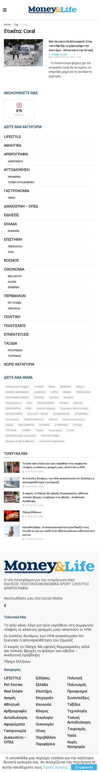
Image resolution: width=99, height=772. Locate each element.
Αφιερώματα (15, 161)
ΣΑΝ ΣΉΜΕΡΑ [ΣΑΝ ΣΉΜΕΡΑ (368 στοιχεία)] (26, 424)
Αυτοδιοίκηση (16, 169)
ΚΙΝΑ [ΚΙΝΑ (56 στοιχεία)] (28, 408)
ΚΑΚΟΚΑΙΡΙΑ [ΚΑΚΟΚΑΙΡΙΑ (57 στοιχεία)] (13, 408)
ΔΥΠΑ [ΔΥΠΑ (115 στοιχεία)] (54, 392)
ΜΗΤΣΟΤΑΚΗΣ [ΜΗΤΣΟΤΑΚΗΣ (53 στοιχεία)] (14, 413)
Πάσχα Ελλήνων (31, 512)
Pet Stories (14, 302)
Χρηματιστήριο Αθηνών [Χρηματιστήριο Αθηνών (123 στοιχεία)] (20, 441)
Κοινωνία (13, 231)
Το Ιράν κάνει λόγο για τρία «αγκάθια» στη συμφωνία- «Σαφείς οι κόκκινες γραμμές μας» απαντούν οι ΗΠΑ (55, 465)
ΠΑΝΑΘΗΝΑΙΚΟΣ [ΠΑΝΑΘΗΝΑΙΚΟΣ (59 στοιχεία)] (33, 419)
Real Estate (14, 276)
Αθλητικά (12, 145)
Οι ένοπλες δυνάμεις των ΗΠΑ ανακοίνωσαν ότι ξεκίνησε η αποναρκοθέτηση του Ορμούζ (58, 480)
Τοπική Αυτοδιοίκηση (21, 182)
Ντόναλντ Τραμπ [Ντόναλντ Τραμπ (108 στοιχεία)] (38, 413)
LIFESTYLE (12, 136)
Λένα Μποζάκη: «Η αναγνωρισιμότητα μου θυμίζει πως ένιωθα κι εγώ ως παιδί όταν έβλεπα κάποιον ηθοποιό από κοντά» (58, 531)
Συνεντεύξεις (16, 334)
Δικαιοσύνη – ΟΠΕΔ (21, 206)
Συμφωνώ (84, 767)
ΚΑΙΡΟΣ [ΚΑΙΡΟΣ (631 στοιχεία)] (78, 402)
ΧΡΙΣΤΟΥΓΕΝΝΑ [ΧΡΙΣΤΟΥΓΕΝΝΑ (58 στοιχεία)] (50, 435)
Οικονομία (14, 269)
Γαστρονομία (16, 190)
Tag (16, 24)
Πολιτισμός (15, 325)
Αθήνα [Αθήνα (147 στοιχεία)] (80, 386)
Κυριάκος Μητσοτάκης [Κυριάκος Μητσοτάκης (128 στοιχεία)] (74, 408)
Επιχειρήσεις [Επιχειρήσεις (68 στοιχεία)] (13, 402)
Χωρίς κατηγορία (19, 364)
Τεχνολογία (15, 246)
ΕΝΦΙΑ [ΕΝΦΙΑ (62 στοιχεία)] (67, 392)
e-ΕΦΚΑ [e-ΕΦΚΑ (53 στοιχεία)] (38, 386)
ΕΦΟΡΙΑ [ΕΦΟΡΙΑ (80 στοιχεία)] (54, 397)
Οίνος (11, 197)
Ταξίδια (10, 343)
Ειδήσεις (11, 215)
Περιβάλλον (15, 295)
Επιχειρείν (13, 287)
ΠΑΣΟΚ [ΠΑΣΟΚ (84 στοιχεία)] (53, 419)
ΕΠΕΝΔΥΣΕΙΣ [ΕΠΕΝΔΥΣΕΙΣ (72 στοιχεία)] (83, 392)
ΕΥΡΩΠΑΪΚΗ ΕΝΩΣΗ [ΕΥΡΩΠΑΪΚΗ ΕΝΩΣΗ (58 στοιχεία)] (17, 397)
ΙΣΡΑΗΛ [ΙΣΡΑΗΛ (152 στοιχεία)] (64, 402)
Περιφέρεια (14, 177)
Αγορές (12, 282)
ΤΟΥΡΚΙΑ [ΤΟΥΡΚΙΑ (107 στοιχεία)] (11, 430)
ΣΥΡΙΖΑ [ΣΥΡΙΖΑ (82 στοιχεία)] (77, 424)
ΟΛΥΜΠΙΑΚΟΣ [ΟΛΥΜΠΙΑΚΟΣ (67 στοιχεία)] (61, 413)
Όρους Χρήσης (55, 767)
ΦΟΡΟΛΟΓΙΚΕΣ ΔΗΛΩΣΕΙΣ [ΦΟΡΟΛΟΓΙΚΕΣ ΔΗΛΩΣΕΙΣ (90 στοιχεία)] (21, 435)
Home (7, 24)
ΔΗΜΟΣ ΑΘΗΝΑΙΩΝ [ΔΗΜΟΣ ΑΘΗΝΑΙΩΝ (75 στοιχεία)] (17, 392)
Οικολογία (14, 308)
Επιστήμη (13, 239)
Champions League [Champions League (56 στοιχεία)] (17, 386)
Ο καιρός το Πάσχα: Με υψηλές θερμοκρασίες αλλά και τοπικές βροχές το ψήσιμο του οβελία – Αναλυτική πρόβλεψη (55, 497)
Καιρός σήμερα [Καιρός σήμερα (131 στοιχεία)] (46, 408)
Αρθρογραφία (16, 154)
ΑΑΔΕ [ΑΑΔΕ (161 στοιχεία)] (52, 386)
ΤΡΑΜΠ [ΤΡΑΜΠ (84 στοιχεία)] (26, 430)
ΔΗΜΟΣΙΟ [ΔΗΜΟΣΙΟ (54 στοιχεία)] (40, 392)
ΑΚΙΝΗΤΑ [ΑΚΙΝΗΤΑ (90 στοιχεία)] (65, 386)
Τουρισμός (14, 356)
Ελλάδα (10, 224)
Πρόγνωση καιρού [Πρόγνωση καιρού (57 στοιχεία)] (74, 419)
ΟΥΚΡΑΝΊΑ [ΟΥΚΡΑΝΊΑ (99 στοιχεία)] (81, 413)
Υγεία (11, 252)
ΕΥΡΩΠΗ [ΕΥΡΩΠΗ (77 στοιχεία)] (39, 397)
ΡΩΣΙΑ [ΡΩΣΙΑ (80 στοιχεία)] (9, 424)
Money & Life (59, 54)
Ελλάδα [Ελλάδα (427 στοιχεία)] (68, 397)
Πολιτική (12, 316)
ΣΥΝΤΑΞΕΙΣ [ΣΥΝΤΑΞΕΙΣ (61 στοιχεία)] (61, 424)
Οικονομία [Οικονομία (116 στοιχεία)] (12, 419)
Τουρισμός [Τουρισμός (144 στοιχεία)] (55, 430)
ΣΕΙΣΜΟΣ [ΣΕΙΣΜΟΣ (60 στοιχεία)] (44, 424)
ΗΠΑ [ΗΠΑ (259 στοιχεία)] (29, 402)
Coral (24, 24)
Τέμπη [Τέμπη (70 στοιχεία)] (39, 430)
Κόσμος (11, 260)
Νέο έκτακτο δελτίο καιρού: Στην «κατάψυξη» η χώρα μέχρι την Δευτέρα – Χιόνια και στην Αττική (71, 45)
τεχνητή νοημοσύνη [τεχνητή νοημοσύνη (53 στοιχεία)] (52, 441)
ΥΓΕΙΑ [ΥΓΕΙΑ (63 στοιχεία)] (70, 430)
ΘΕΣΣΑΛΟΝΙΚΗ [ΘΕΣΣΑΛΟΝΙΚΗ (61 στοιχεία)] (45, 402)
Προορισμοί (15, 350)
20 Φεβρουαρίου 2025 (61, 56)
